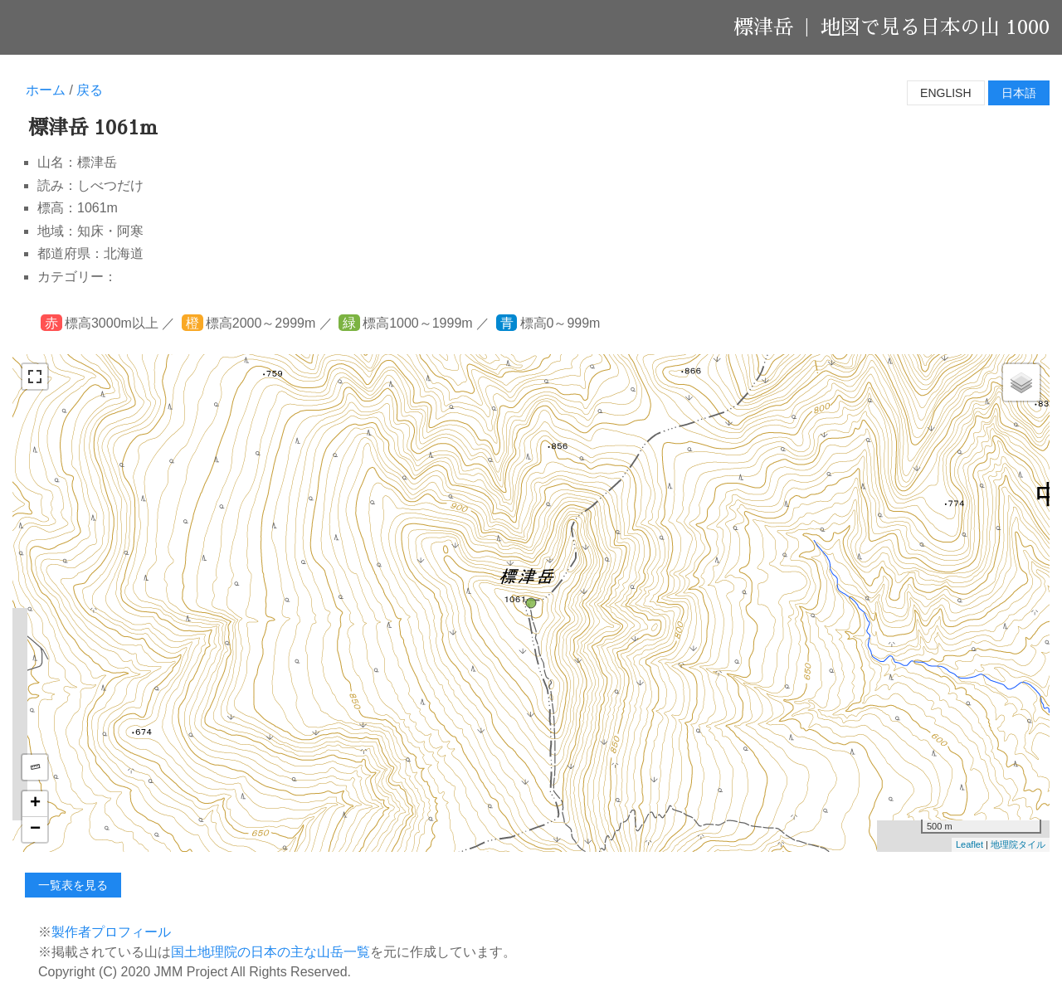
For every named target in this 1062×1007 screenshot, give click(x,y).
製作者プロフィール (111, 932)
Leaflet (969, 844)
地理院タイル (1018, 844)
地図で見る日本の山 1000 (935, 27)
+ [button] (35, 803)
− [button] (35, 829)
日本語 (1018, 93)
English (945, 93)
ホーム (46, 90)
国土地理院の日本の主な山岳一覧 (270, 952)
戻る (89, 90)
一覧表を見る (73, 885)
